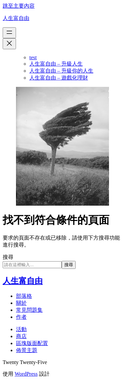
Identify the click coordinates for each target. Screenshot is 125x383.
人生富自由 (16, 18)
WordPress (26, 374)
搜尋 (8, 257)
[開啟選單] (9, 32)
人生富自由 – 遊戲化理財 (58, 78)
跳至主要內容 (19, 6)
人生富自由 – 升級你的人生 (61, 71)
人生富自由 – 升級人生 (56, 64)
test (33, 57)
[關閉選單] (9, 43)
